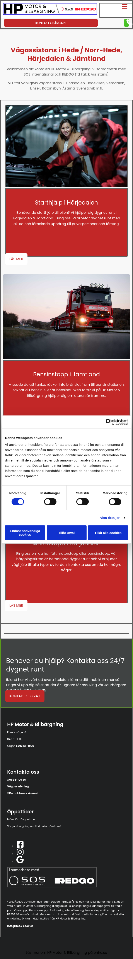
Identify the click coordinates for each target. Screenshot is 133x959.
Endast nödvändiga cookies (25, 532)
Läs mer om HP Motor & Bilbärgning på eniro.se (66, 952)
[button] (116, 6)
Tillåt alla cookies (108, 533)
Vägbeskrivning (18, 786)
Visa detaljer (109, 518)
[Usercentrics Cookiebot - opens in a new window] (109, 422)
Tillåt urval (66, 533)
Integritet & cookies (20, 926)
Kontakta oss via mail (23, 793)
